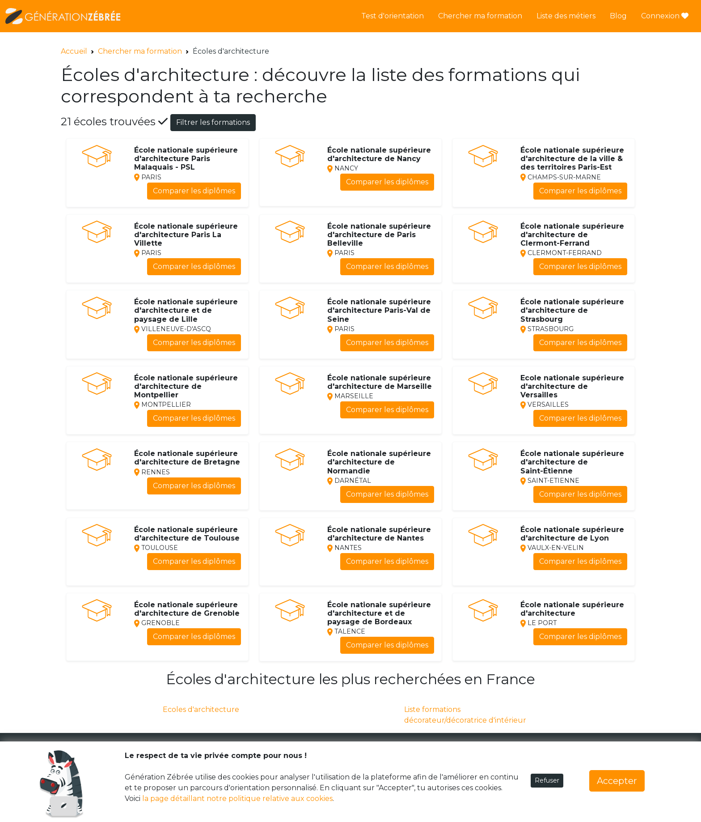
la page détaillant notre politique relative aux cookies (237, 798)
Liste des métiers (565, 16)
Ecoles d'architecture (201, 709)
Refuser (547, 780)
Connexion (664, 16)
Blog (618, 16)
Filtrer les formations (213, 122)
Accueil (74, 51)
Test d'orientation (392, 16)
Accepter (617, 780)
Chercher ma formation (480, 16)
